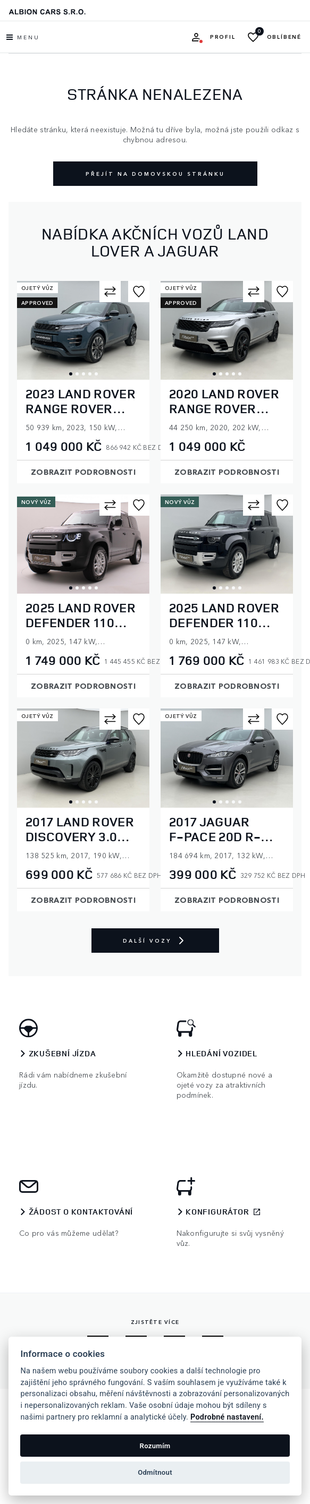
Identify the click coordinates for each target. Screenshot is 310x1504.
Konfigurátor (217, 1212)
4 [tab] (89, 373)
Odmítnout (155, 1472)
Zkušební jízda (62, 1053)
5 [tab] (96, 373)
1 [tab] (70, 373)
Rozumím (155, 1446)
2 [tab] (77, 373)
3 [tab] (83, 373)
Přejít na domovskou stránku (155, 173)
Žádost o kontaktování (81, 1212)
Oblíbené (284, 36)
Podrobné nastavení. (227, 1417)
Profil (223, 36)
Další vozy (155, 940)
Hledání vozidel (221, 1053)
